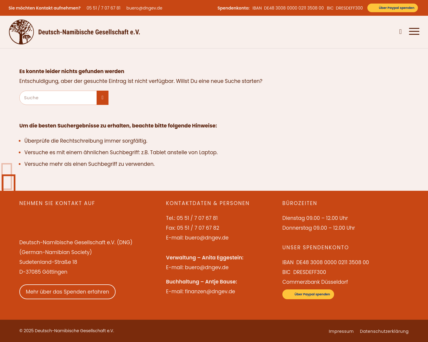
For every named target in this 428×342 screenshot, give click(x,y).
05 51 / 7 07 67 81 (103, 8)
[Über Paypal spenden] (392, 8)
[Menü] (412, 31)
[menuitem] (104, 8)
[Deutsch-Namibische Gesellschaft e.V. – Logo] (74, 32)
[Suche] (400, 31)
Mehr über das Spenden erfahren (67, 291)
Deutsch (387, 31)
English (369, 31)
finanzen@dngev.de (210, 291)
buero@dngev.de (144, 8)
